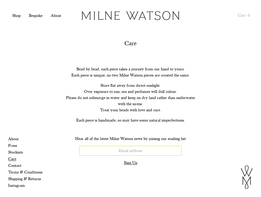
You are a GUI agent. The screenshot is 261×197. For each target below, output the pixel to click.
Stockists (15, 152)
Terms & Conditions (25, 172)
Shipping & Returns (24, 178)
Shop (16, 15)
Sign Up (130, 162)
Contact (14, 165)
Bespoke (36, 15)
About (56, 15)
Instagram (16, 185)
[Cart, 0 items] (244, 15)
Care (12, 158)
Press (12, 145)
